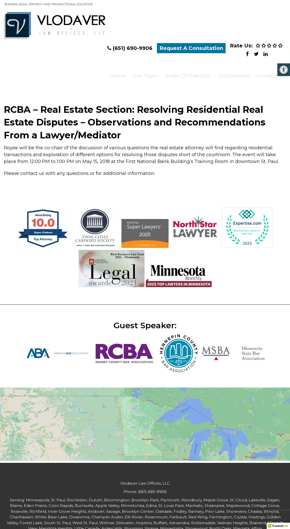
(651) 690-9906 (132, 49)
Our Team (143, 75)
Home (116, 75)
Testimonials (231, 75)
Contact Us (268, 75)
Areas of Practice (185, 75)
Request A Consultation (191, 49)
